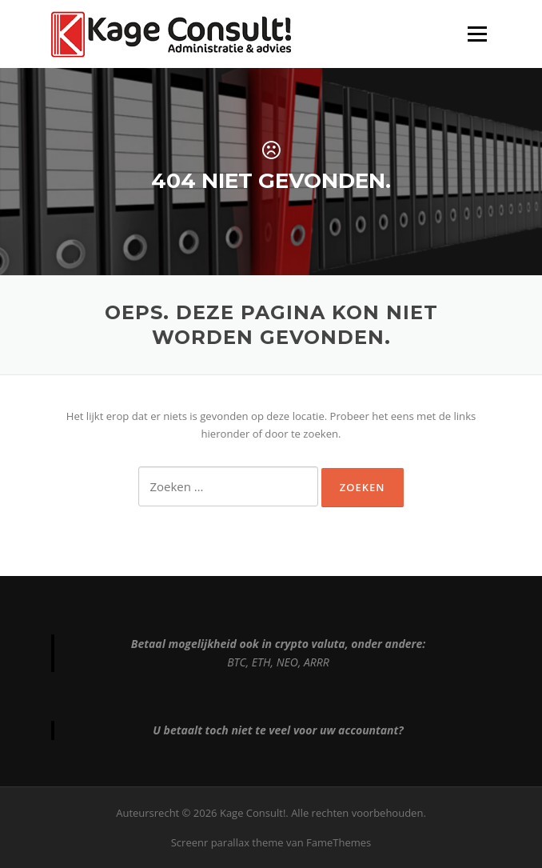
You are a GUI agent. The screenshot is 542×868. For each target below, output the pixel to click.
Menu (477, 33)
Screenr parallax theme (227, 842)
